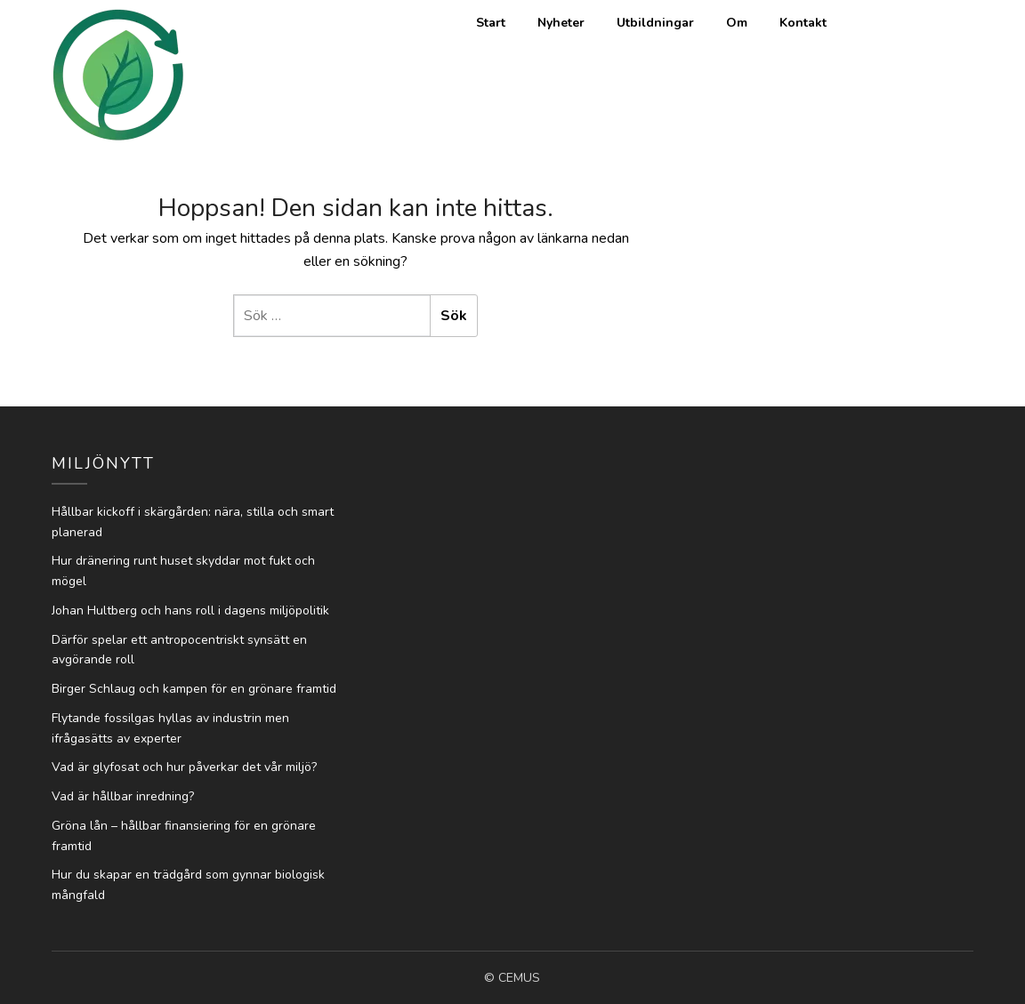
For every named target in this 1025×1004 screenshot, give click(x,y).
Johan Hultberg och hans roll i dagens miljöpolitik (190, 610)
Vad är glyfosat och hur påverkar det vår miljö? (184, 767)
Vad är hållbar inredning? (123, 796)
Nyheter (561, 22)
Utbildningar (655, 22)
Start (490, 22)
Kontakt (803, 22)
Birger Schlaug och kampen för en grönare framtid (194, 688)
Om (736, 22)
